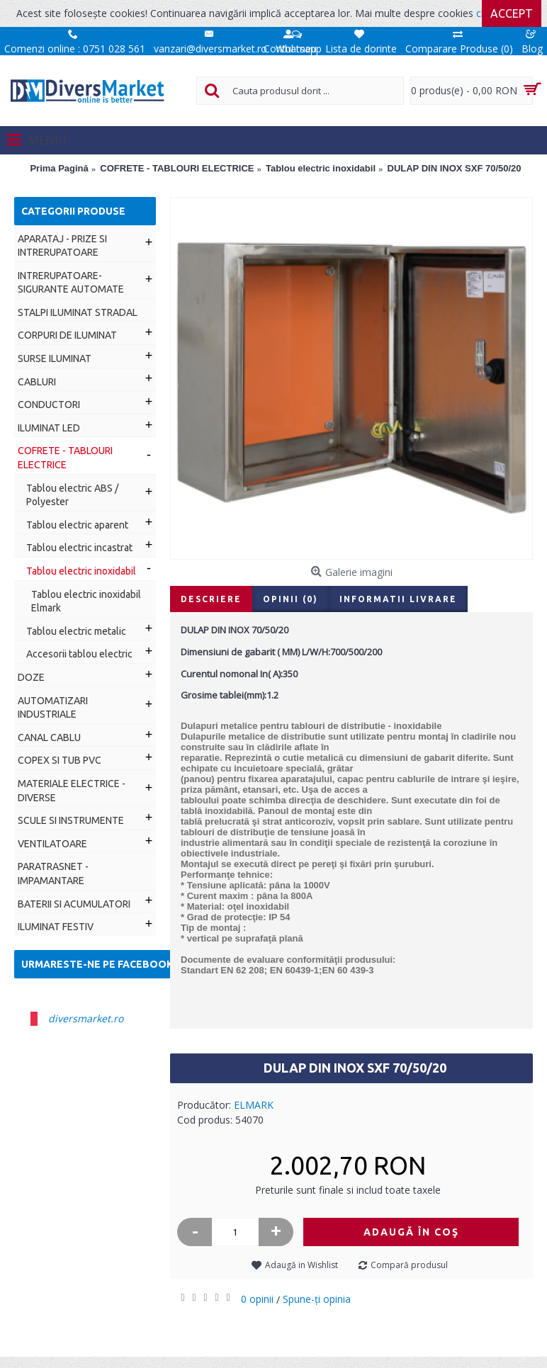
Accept (511, 13)
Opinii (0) (290, 599)
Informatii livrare (398, 599)
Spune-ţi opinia (317, 1299)
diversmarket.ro (85, 1018)
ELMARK (254, 1105)
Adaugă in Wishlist (301, 1265)
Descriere (211, 599)
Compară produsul (409, 1265)
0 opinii (257, 1299)
